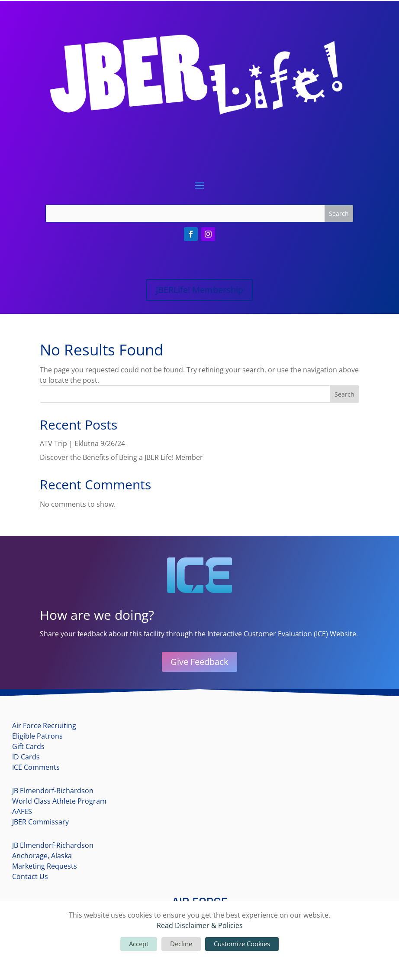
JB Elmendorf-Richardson (52, 790)
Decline (181, 943)
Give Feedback (199, 662)
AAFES (22, 811)
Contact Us (30, 876)
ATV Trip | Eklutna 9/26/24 (82, 443)
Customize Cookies (242, 943)
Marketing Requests (44, 866)
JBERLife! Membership (199, 290)
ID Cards (26, 757)
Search (344, 394)
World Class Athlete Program (59, 801)
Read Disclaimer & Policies (200, 925)
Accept (138, 943)
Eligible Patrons (37, 736)
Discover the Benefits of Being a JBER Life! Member (121, 457)
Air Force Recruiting (44, 725)
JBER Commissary (40, 822)
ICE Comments (36, 767)
